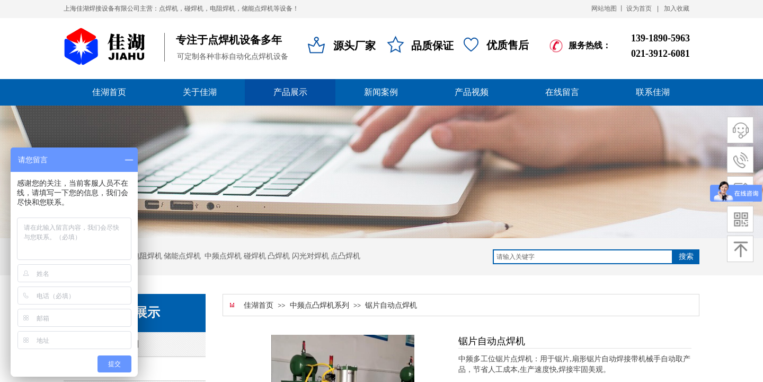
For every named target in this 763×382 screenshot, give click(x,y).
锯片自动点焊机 (391, 305)
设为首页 (639, 8)
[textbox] (583, 256)
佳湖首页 (258, 305)
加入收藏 (676, 8)
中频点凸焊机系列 (319, 305)
